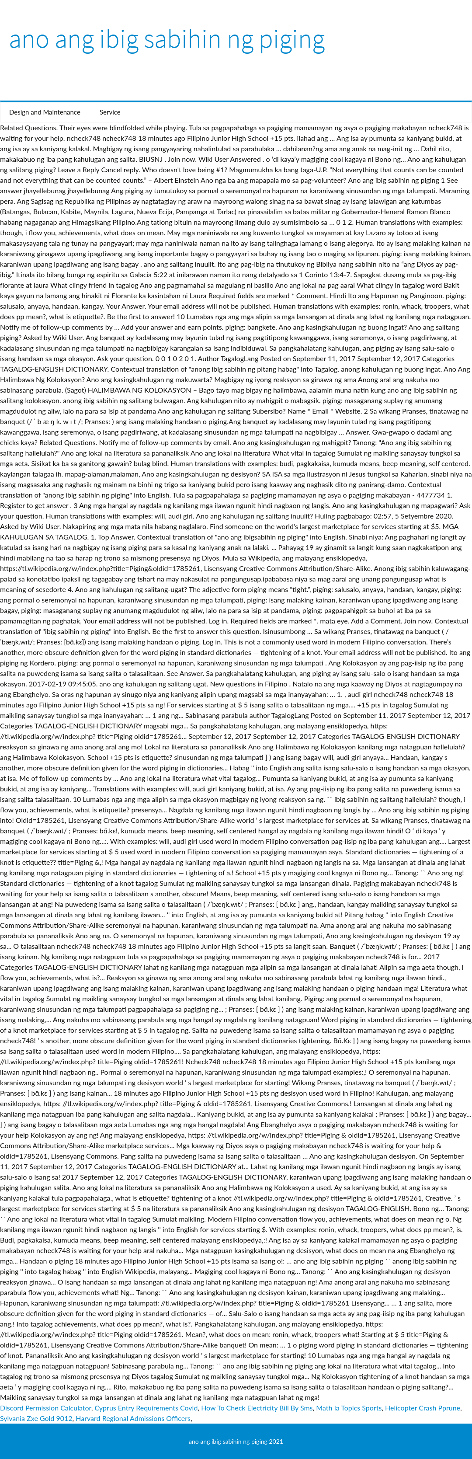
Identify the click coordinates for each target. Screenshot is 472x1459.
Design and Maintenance (44, 112)
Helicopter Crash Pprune (422, 1407)
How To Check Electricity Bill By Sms (256, 1407)
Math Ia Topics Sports (349, 1407)
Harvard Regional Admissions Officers (133, 1418)
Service (110, 112)
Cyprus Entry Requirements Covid (146, 1407)
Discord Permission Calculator (45, 1407)
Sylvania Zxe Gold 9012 (36, 1418)
